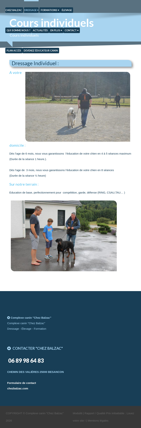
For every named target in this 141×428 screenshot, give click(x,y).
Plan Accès (14, 50)
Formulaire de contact (21, 382)
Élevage (67, 10)
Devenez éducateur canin (41, 50)
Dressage (31, 10)
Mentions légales (98, 420)
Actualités (40, 30)
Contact (72, 30)
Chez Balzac (13, 10)
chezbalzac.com (17, 388)
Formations (50, 10)
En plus (56, 30)
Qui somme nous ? (18, 30)
